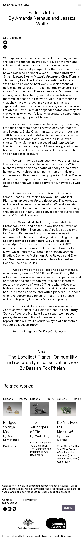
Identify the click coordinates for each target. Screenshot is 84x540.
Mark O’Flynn (44, 436)
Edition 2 (8, 399)
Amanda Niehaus (32, 18)
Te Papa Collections (52, 331)
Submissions (9, 503)
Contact (7, 499)
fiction (77, 399)
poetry (23, 399)
